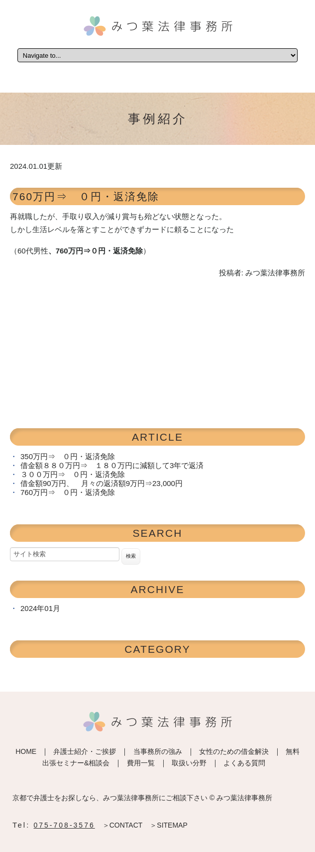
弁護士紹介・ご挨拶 (84, 751)
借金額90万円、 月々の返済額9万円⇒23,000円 (101, 483)
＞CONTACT (123, 825)
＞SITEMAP (168, 825)
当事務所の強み (157, 751)
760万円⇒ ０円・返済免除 (85, 196)
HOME (25, 751)
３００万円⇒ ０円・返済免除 (72, 474)
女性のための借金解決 (234, 751)
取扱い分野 (189, 763)
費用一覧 (141, 763)
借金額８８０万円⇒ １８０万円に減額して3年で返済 (112, 465)
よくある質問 (244, 763)
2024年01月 (40, 608)
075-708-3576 (64, 825)
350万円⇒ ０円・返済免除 (67, 456)
